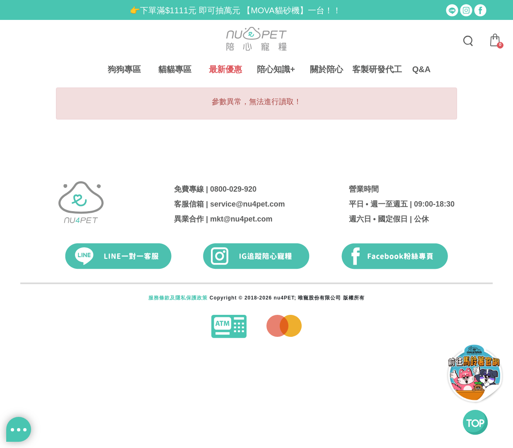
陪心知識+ (276, 69)
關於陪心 (326, 69)
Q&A (421, 69)
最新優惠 (225, 69)
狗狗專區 (124, 69)
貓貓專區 (174, 69)
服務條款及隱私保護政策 (178, 298)
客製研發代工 (377, 69)
